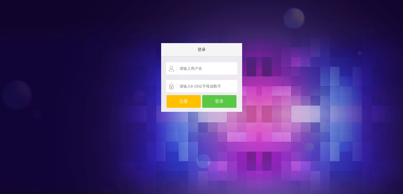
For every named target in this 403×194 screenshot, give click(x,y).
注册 (183, 101)
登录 (219, 101)
